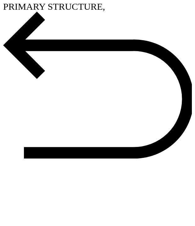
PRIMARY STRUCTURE (53, 6)
